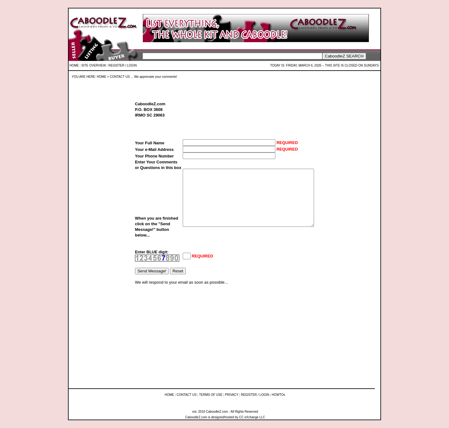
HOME (74, 65)
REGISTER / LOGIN (123, 65)
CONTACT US (186, 394)
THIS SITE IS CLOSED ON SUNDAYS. (352, 65)
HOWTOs (278, 394)
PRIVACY (232, 394)
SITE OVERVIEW (93, 65)
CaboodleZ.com (196, 417)
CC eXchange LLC (252, 417)
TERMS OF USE (210, 394)
